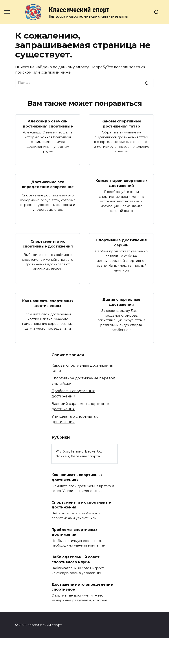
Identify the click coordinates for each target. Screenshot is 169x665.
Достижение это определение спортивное (48, 184)
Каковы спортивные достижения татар (121, 123)
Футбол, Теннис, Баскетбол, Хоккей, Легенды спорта (80, 453)
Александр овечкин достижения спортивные (48, 123)
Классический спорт (79, 10)
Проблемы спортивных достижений (74, 532)
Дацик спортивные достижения (121, 302)
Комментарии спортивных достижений (121, 183)
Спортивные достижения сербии (121, 242)
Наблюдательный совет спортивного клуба (75, 559)
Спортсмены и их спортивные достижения (48, 243)
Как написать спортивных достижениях (47, 303)
